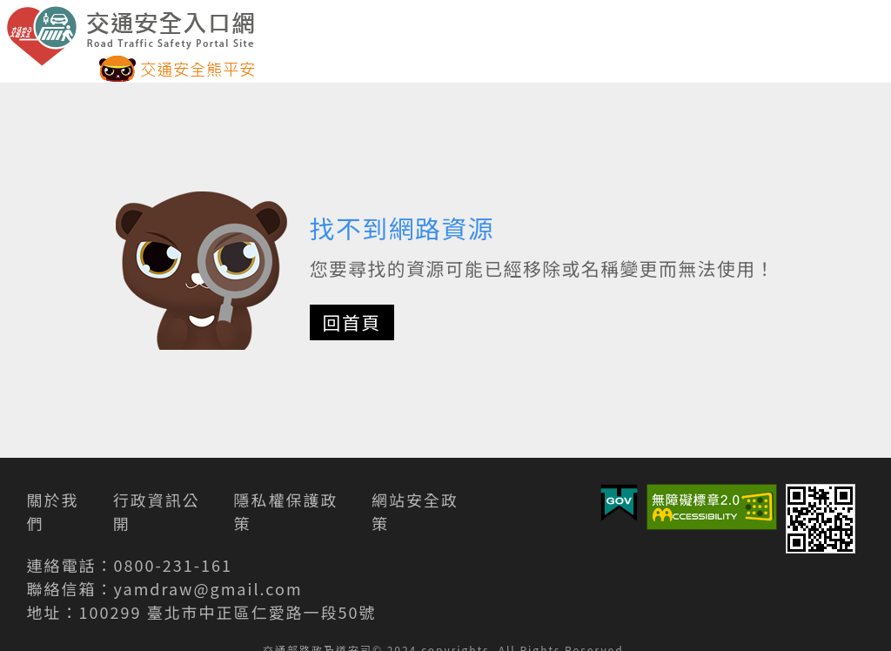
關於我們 (53, 511)
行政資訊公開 (156, 511)
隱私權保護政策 (285, 511)
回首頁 (352, 322)
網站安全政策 (415, 511)
